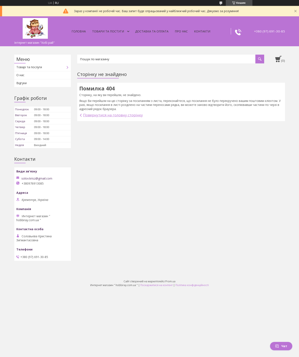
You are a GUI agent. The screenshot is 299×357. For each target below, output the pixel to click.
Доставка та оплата (151, 31)
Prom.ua (170, 281)
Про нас (181, 31)
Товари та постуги (108, 31)
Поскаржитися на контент (156, 285)
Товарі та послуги (29, 67)
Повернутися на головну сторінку (113, 115)
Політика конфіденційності (192, 285)
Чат (281, 346)
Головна (79, 31)
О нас (20, 75)
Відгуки (21, 83)
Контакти (202, 31)
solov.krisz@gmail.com (36, 178)
